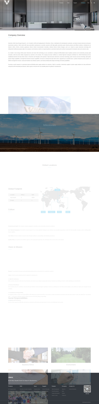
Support (75, 2)
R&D (68, 2)
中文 (88, 2)
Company (83, 2)
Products (61, 2)
